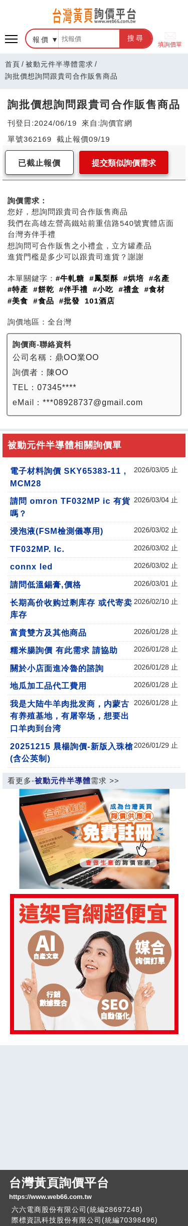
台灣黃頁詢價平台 (94, 1189)
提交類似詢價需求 (124, 163)
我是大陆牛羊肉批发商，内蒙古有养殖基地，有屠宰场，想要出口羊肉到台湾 (69, 716)
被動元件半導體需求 (59, 64)
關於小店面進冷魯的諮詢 (57, 668)
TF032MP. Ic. (37, 548)
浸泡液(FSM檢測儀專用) (56, 530)
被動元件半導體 (63, 780)
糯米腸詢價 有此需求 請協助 (64, 650)
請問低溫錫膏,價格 (45, 584)
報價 (41, 40)
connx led (31, 566)
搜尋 (135, 38)
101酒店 (100, 300)
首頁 (12, 64)
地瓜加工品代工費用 (48, 685)
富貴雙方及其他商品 (48, 632)
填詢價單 (170, 39)
